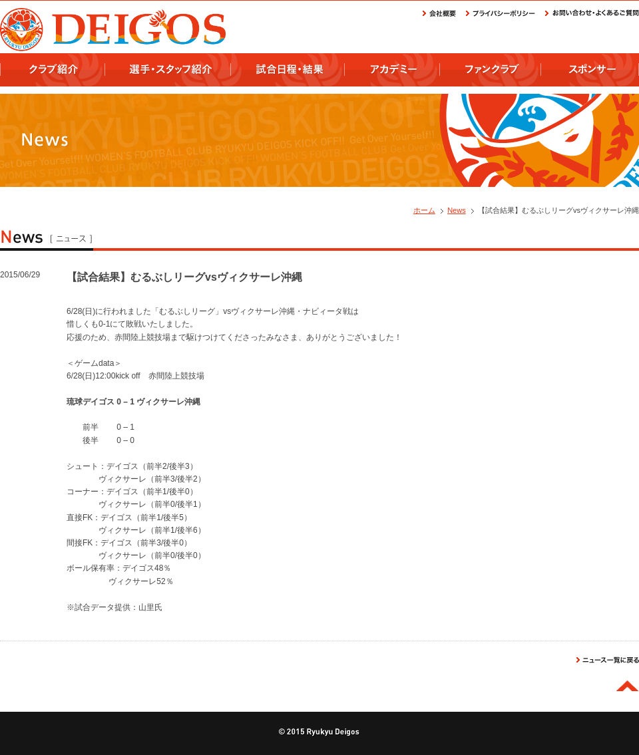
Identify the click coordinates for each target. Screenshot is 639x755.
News (456, 210)
